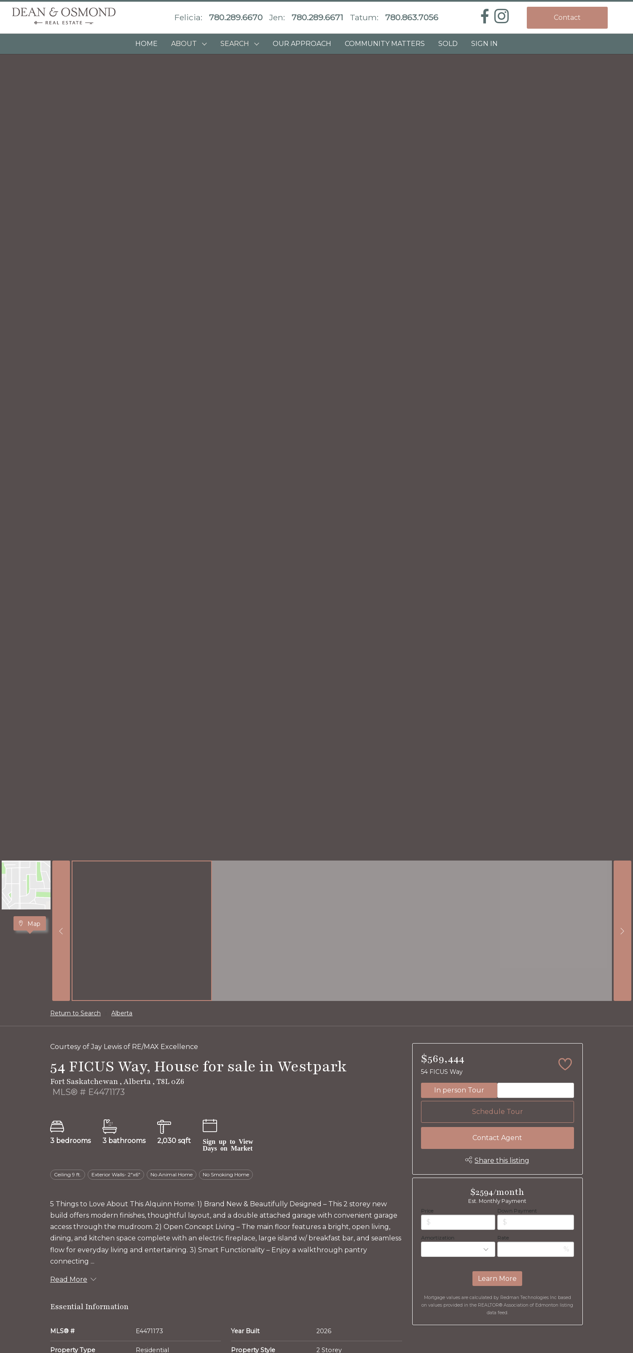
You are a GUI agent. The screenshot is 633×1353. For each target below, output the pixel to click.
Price (427, 1211)
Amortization (437, 1238)
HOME (146, 44)
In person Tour (459, 1090)
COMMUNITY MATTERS (385, 44)
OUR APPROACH (302, 44)
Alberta (121, 1013)
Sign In (484, 44)
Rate (503, 1238)
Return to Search (75, 1013)
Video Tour (535, 1090)
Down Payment (517, 1211)
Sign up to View (228, 1141)
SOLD (448, 44)
